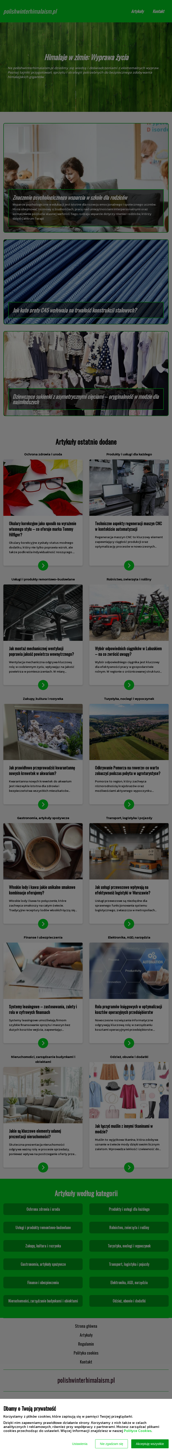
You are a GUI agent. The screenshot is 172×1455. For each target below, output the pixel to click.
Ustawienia (79, 1444)
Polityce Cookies (137, 1430)
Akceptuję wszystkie (150, 1444)
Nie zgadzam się (111, 1444)
